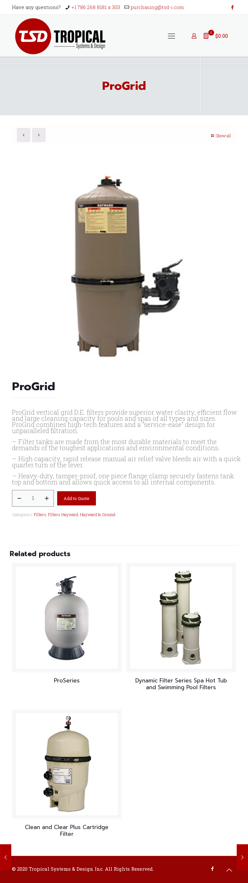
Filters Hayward (63, 514)
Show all (220, 136)
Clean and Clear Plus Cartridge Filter (66, 830)
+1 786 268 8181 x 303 (95, 7)
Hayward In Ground (97, 514)
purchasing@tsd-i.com (157, 7)
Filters (40, 514)
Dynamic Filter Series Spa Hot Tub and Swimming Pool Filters (181, 683)
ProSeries (67, 680)
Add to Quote (76, 498)
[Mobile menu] (171, 35)
